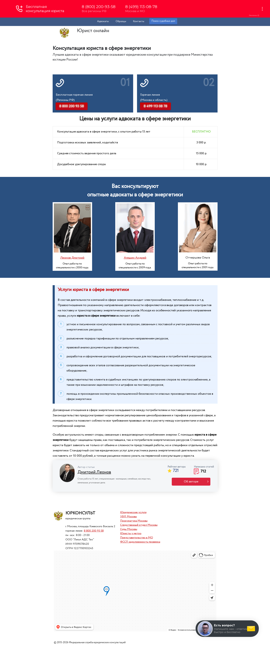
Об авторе (191, 481)
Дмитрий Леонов (94, 472)
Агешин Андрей (135, 258)
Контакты (138, 21)
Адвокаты (103, 21)
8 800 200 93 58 (94, 531)
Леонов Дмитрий (72, 258)
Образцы (121, 21)
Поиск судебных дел (163, 21)
